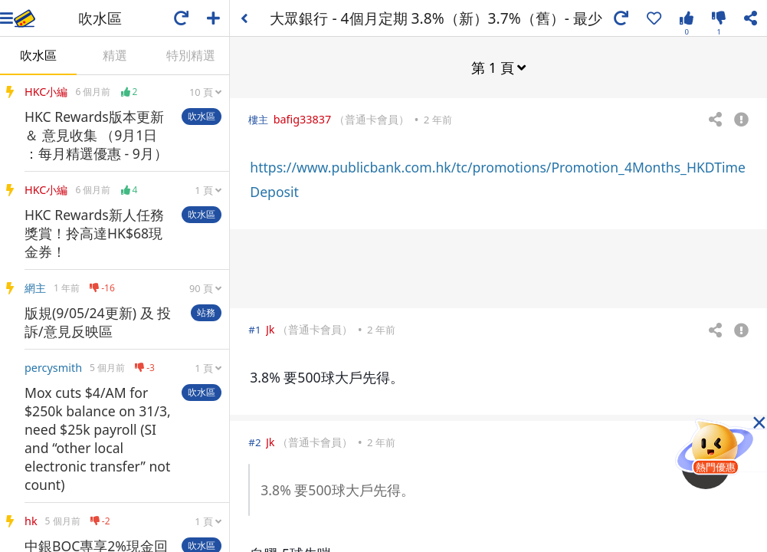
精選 (115, 55)
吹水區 (38, 55)
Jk (270, 328)
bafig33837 (303, 118)
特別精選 (190, 55)
